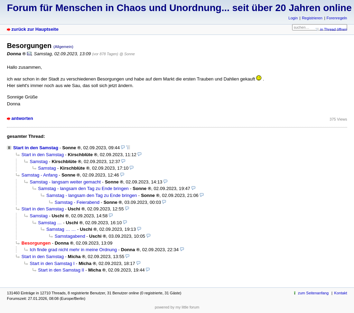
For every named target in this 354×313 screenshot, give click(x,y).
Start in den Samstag (35, 147)
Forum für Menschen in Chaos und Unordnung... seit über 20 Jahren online (179, 7)
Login (293, 18)
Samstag (39, 161)
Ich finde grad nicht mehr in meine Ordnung (73, 249)
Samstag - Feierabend (77, 202)
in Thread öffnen (333, 29)
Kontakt (340, 293)
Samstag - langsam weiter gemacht (65, 181)
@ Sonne (127, 54)
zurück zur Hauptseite (34, 29)
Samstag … (50, 222)
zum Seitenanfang (313, 293)
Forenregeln (337, 18)
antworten (22, 118)
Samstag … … (61, 229)
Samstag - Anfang (39, 175)
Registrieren (312, 18)
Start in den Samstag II (61, 270)
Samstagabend (70, 236)
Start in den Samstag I (52, 263)
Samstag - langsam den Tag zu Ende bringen (83, 188)
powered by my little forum (177, 307)
